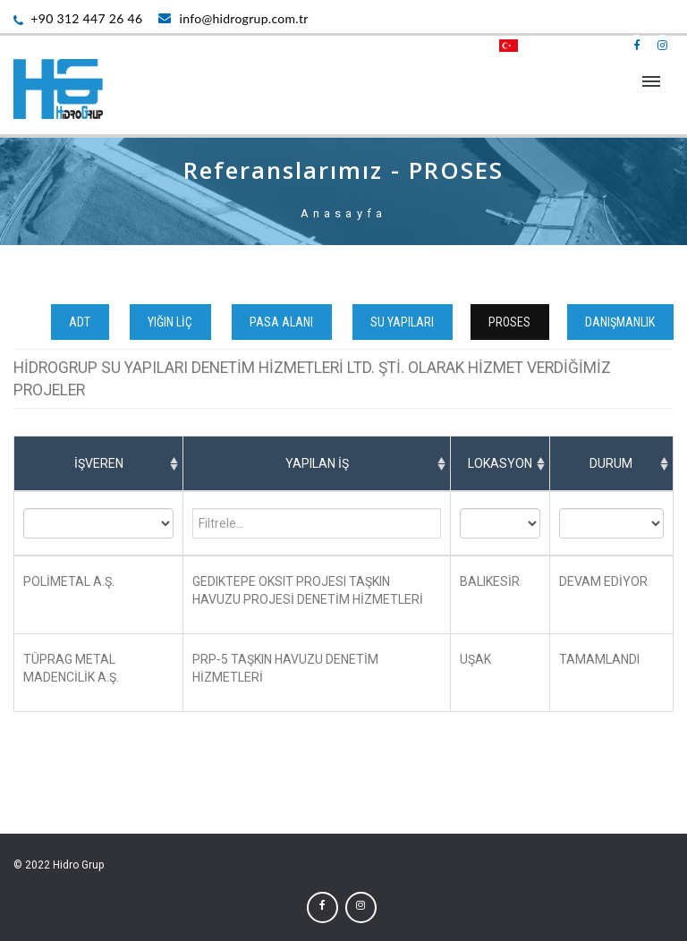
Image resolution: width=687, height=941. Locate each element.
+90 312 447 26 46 (77, 18)
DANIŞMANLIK (622, 322)
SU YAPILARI (404, 322)
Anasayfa (344, 213)
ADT (82, 322)
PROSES (512, 322)
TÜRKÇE (532, 45)
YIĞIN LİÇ (173, 322)
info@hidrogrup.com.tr (233, 18)
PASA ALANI (284, 322)
